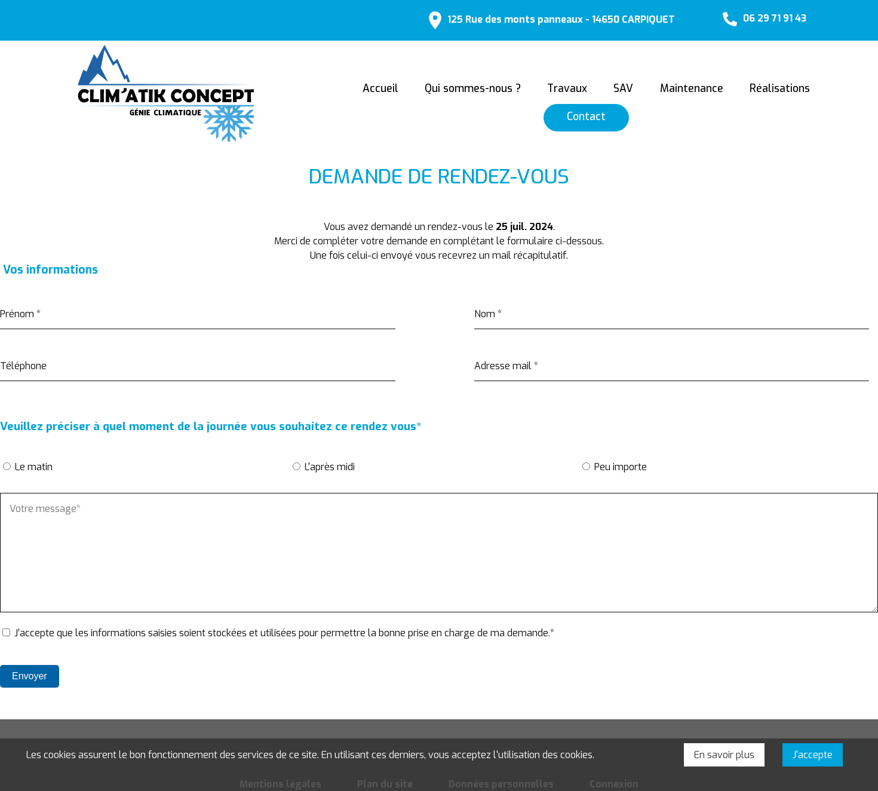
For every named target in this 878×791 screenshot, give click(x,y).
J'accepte (813, 755)
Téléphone (23, 361)
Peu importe (620, 463)
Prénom (20, 309)
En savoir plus (724, 755)
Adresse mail (506, 361)
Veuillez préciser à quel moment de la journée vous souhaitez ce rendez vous (212, 422)
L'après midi (330, 463)
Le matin (34, 463)
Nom (488, 309)
